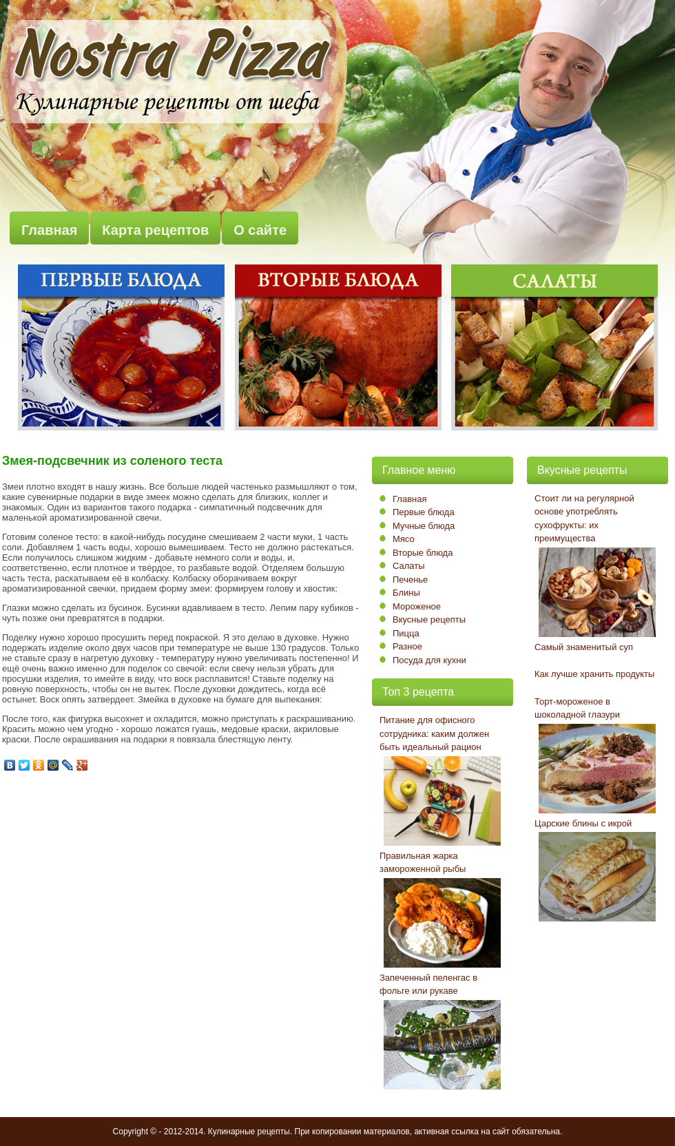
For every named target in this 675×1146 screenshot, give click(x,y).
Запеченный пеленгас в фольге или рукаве (428, 984)
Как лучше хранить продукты (594, 674)
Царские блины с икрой (583, 823)
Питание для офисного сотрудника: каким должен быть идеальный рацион (434, 733)
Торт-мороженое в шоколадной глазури (577, 708)
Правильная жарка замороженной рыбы (423, 863)
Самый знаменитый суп (583, 647)
